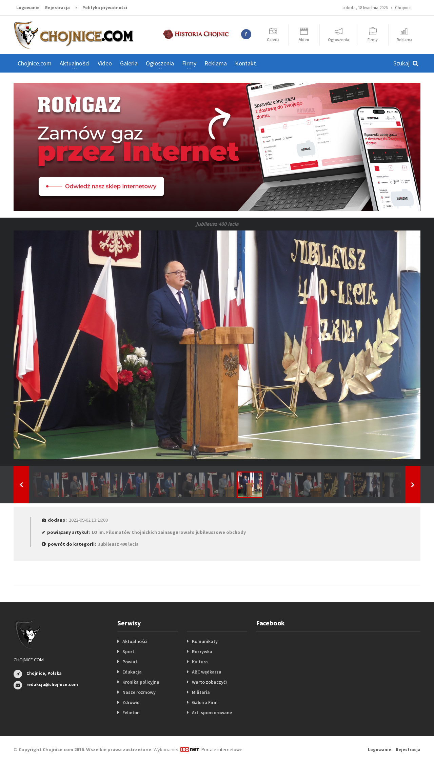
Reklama (215, 63)
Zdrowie (130, 702)
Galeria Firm (205, 702)
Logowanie (28, 8)
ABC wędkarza (206, 672)
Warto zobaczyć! (209, 682)
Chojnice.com (35, 63)
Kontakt (245, 63)
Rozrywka (202, 651)
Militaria (201, 692)
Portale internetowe (221, 749)
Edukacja (132, 672)
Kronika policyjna (140, 682)
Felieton (131, 712)
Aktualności (134, 641)
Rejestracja (57, 8)
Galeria (129, 63)
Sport (128, 651)
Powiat (129, 662)
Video (105, 63)
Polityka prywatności (104, 8)
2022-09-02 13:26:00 (88, 520)
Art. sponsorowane (212, 712)
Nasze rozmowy (139, 692)
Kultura (200, 662)
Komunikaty (205, 641)
